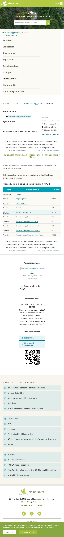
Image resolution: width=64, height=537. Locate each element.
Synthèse (7, 40)
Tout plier (56, 134)
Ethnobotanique (10, 66)
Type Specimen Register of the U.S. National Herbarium (30, 470)
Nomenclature (9, 79)
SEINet (9, 444)
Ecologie (7, 72)
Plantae (18, 194)
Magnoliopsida (21, 198)
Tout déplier (46, 134)
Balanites (5, 32)
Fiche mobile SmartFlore (28, 344)
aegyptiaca (14, 32)
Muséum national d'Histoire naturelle (23, 398)
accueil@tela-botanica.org (31, 505)
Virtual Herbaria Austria (17, 475)
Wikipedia (10, 454)
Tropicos (10, 429)
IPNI (8, 424)
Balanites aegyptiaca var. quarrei (28, 230)
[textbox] (30, 22)
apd (17, 103)
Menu (59, 3)
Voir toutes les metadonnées (48, 150)
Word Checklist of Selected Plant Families (24, 408)
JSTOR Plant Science (15, 460)
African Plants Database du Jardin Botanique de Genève (31, 439)
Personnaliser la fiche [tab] (30, 287)
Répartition (8, 59)
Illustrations (9, 53)
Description (8, 47)
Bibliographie (9, 85)
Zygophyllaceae (9, 36)
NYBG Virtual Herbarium (17, 465)
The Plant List (12, 418)
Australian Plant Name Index (19, 434)
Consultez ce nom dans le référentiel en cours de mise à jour (32, 156)
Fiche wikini (27, 338)
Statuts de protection (13, 91)
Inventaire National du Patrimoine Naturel (25, 388)
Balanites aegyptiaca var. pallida (27, 226)
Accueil (7, 103)
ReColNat (10, 403)
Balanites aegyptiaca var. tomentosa (29, 235)
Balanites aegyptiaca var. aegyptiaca (29, 217)
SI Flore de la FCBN (14, 393)
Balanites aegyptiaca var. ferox (27, 221)
